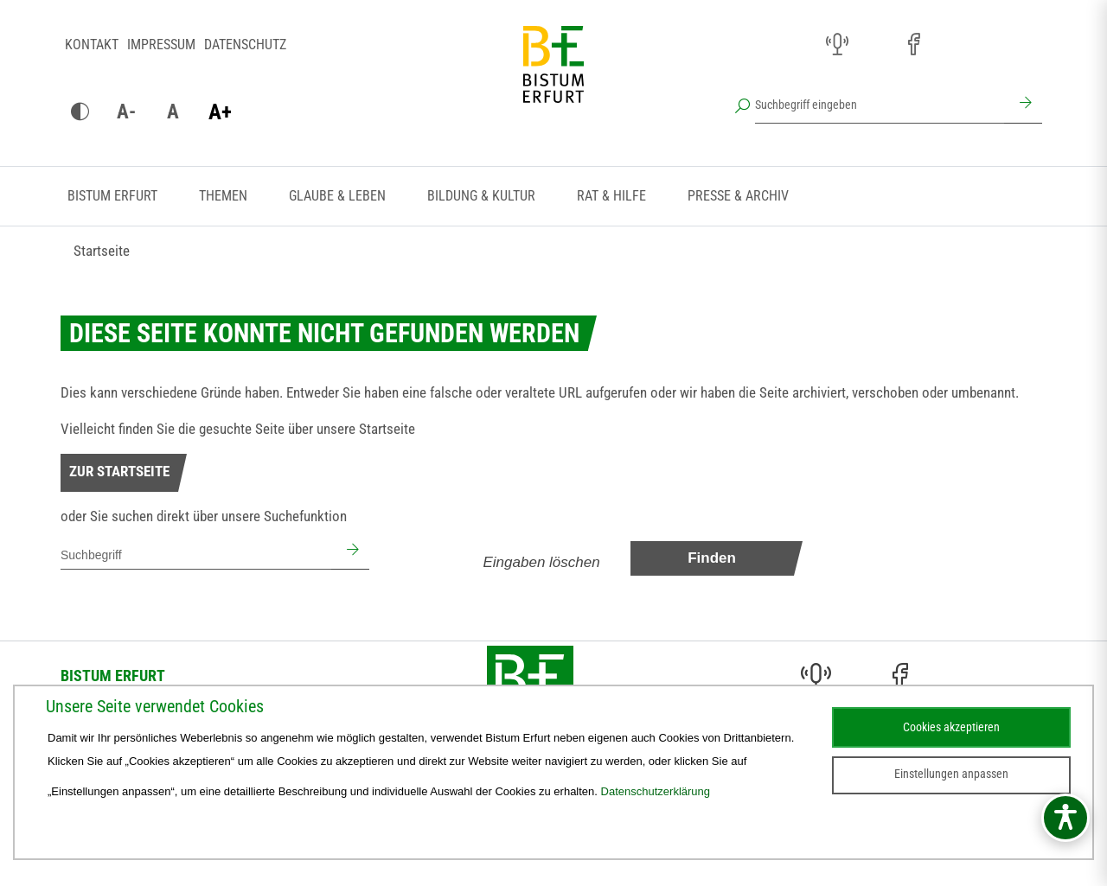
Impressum (161, 44)
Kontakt (91, 44)
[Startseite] (553, 78)
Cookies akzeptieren (951, 727)
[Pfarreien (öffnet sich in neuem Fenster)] (951, 42)
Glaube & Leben (337, 196)
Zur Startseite (119, 471)
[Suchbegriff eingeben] (879, 105)
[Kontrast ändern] (80, 112)
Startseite (102, 250)
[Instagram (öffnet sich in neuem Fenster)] (875, 45)
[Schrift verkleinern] (126, 112)
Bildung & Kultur (481, 196)
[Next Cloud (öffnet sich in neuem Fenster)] (1027, 45)
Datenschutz (245, 44)
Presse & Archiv (738, 196)
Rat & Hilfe (611, 196)
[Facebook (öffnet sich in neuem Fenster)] (913, 45)
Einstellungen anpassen (951, 774)
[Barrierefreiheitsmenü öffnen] (1065, 818)
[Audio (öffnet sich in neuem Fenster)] (837, 45)
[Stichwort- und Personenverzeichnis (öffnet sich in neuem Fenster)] (989, 46)
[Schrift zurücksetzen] (173, 112)
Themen (223, 196)
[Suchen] (1023, 105)
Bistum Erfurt (112, 196)
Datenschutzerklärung (655, 791)
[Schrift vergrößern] (220, 112)
